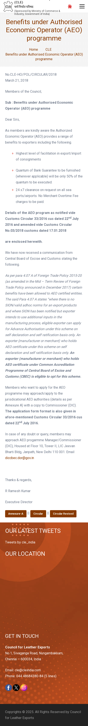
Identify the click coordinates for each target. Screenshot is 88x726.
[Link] (8, 6)
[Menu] (82, 6)
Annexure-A (15, 513)
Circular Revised (63, 513)
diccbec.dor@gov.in (19, 458)
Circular (38, 513)
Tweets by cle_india (20, 542)
